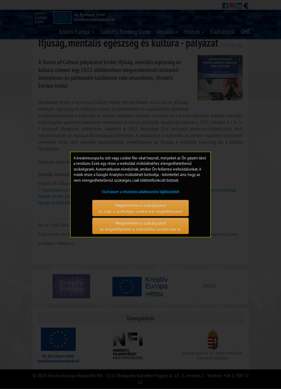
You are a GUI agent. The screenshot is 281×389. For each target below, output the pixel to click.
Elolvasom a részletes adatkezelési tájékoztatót (140, 191)
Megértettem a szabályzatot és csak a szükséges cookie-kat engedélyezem (140, 208)
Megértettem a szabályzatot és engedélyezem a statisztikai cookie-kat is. (140, 226)
